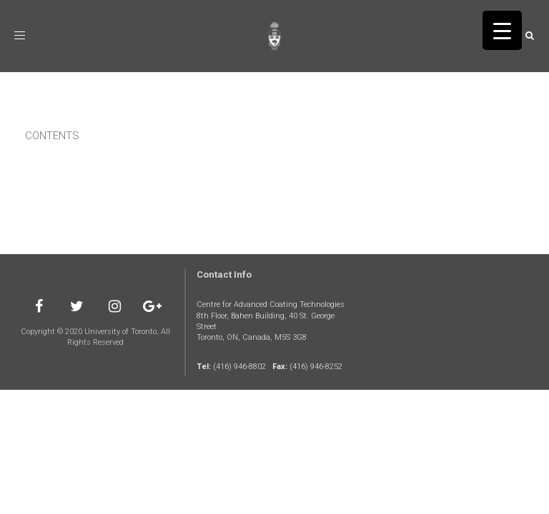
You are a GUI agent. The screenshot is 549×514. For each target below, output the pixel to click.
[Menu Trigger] (502, 30)
